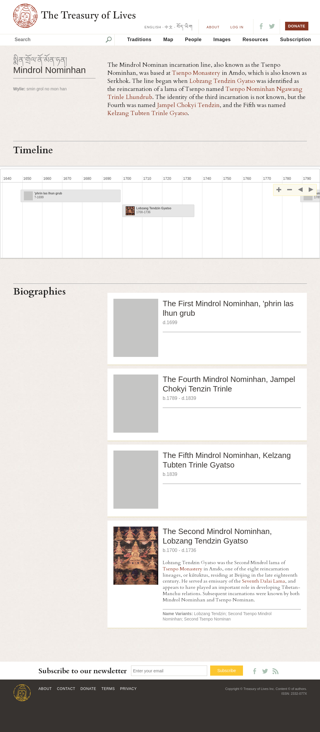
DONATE (296, 26)
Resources (255, 39)
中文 (169, 27)
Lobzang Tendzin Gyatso (222, 81)
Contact (66, 689)
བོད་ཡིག (185, 26)
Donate (88, 689)
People (193, 39)
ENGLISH (152, 27)
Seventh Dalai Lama (263, 581)
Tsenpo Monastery (196, 73)
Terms (108, 689)
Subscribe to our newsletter (83, 671)
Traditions (139, 39)
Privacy (128, 689)
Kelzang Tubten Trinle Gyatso (147, 113)
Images (222, 39)
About (213, 27)
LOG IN (237, 27)
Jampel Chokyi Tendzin (188, 105)
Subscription (295, 39)
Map (168, 39)
